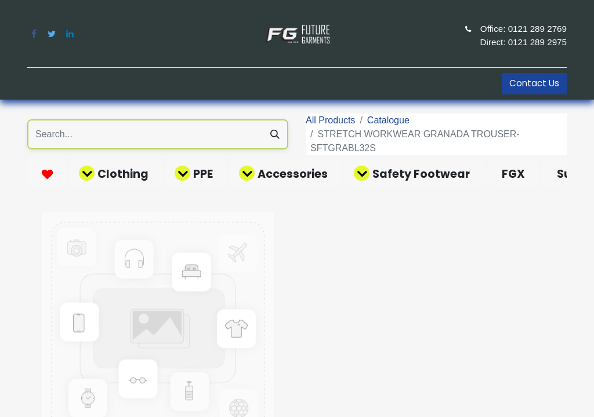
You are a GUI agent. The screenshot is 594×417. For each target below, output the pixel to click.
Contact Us (534, 83)
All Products (330, 120)
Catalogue (388, 120)
